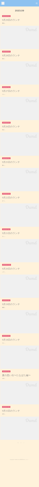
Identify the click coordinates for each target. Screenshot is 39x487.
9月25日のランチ (11, 170)
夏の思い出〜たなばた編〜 (16, 396)
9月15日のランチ (11, 434)
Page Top (19, 479)
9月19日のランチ (11, 321)
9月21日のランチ (11, 245)
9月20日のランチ (11, 283)
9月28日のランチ (11, 57)
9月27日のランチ (11, 95)
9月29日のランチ (11, 20)
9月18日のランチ (11, 358)
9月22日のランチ (11, 208)
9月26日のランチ (11, 133)
